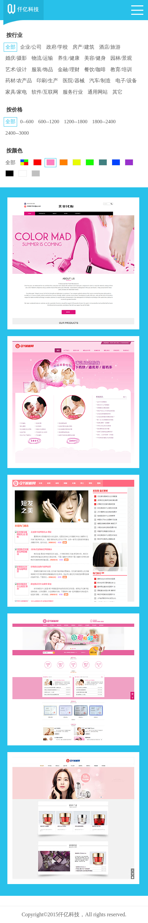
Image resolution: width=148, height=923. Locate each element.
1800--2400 (104, 121)
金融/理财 (68, 69)
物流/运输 (42, 58)
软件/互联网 (45, 92)
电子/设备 (126, 80)
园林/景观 (121, 58)
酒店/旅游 (109, 47)
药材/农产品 (18, 80)
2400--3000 (17, 133)
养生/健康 (68, 58)
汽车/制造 (100, 80)
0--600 (27, 121)
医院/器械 (73, 80)
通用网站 (98, 92)
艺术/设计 (16, 69)
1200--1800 (76, 121)
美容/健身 (95, 58)
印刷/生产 (47, 80)
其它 (117, 92)
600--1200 (48, 121)
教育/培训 (121, 69)
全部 (10, 47)
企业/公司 (31, 47)
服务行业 (73, 92)
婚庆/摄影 (16, 58)
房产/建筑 (83, 47)
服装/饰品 (42, 69)
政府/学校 (57, 47)
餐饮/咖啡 (95, 69)
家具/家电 (16, 92)
